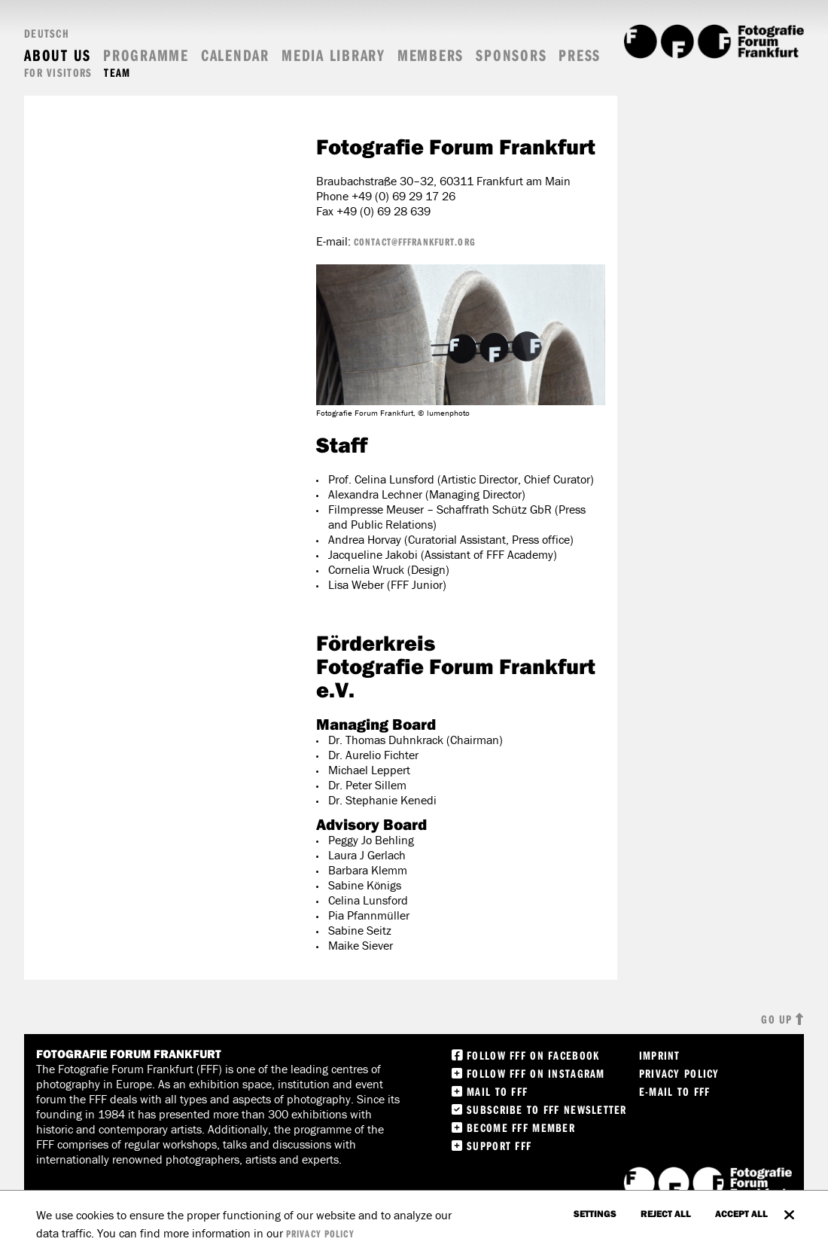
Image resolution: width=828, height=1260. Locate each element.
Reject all (666, 1213)
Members (430, 55)
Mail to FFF (497, 1091)
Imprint (659, 1055)
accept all (741, 1213)
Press (580, 55)
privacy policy (320, 1233)
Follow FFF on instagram (535, 1073)
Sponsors (511, 55)
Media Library (333, 55)
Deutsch (46, 33)
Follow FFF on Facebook (533, 1055)
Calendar (235, 55)
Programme (146, 55)
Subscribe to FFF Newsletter (547, 1109)
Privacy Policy (679, 1073)
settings (595, 1213)
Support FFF (499, 1145)
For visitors (58, 73)
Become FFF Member (521, 1127)
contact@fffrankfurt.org (415, 242)
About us (57, 55)
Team (117, 73)
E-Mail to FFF (675, 1091)
